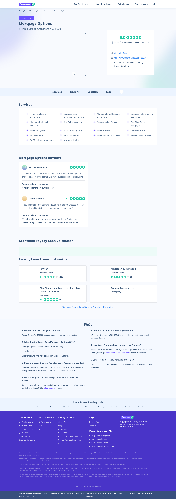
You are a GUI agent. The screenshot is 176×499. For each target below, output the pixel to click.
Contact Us (62, 444)
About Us (62, 422)
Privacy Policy (95, 422)
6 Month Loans (45, 426)
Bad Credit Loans (82, 4)
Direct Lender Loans (27, 440)
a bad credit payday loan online (118, 353)
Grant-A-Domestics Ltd (122, 288)
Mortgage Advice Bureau (123, 268)
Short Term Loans (105, 4)
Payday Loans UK (25, 11)
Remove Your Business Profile (70, 436)
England (37, 11)
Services (57, 91)
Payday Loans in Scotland (99, 439)
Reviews (75, 91)
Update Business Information (69, 440)
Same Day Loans (25, 436)
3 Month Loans (45, 422)
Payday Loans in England (99, 436)
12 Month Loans (45, 429)
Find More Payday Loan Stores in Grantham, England (88, 307)
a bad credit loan (50, 388)
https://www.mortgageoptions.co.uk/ (130, 58)
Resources (62, 433)
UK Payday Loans (26, 422)
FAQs (60, 426)
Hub (153, 4)
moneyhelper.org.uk (27, 496)
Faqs (108, 91)
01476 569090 (120, 53)
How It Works (63, 429)
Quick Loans (124, 4)
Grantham (47, 11)
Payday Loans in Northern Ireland (102, 446)
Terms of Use (94, 426)
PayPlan (44, 268)
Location (93, 91)
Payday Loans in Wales (98, 443)
